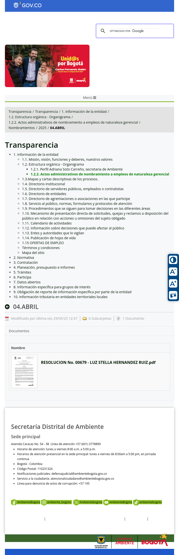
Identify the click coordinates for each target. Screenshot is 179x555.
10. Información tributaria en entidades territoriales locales (60, 296)
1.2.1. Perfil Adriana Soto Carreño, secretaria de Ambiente (77, 169)
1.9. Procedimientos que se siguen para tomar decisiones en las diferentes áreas (86, 208)
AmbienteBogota (25, 502)
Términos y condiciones (41, 247)
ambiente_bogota (56, 502)
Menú (89, 97)
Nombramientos (22, 127)
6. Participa (22, 277)
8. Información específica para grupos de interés (51, 287)
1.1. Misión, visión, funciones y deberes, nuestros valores (67, 159)
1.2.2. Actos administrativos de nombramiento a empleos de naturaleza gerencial (73, 122)
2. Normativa (23, 257)
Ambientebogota (87, 502)
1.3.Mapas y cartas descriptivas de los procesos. (60, 179)
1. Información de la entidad (84, 111)
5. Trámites (22, 272)
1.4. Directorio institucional (43, 184)
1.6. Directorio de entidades (44, 193)
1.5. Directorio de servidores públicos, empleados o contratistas (73, 188)
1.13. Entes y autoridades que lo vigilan (53, 233)
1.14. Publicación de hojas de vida (49, 238)
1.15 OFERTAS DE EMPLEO (43, 242)
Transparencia (20, 111)
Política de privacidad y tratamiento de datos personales (84, 519)
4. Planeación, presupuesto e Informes (44, 267)
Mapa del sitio (33, 252)
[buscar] (134, 31)
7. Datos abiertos (27, 282)
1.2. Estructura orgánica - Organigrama (39, 117)
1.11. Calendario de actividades (47, 223)
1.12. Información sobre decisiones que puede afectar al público (73, 228)
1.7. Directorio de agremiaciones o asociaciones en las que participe (76, 198)
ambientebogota (147, 502)
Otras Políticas (136, 519)
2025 (42, 127)
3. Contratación (25, 262)
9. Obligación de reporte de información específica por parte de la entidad (72, 292)
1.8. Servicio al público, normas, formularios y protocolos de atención (77, 203)
